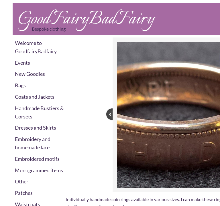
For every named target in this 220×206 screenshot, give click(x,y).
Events (22, 63)
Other (21, 181)
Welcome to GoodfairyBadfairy (36, 47)
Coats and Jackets (34, 97)
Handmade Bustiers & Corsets (39, 112)
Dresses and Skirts (35, 127)
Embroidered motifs (37, 159)
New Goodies (30, 74)
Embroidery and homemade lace (32, 143)
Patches (24, 193)
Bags (20, 85)
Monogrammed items (39, 170)
